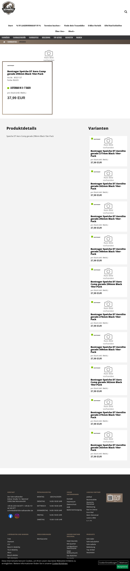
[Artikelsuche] (125, 12)
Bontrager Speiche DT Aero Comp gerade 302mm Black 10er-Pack (106, 382)
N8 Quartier (71, 544)
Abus (9, 552)
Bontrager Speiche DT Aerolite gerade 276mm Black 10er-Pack (108, 317)
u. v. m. (89, 520)
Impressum (71, 502)
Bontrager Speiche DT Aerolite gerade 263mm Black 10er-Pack (108, 447)
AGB (68, 507)
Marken (79, 37)
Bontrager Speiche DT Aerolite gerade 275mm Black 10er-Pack (108, 415)
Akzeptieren (122, 566)
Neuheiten (69, 37)
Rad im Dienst (92, 509)
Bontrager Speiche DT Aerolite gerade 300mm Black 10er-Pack (108, 251)
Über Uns (60, 31)
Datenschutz (71, 504)
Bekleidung (46, 37)
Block (71, 31)
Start (10, 25)
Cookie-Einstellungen (108, 562)
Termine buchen (52, 25)
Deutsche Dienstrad (90, 503)
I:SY (8, 544)
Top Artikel (58, 37)
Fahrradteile (34, 37)
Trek (9, 539)
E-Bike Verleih (94, 25)
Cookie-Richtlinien (60, 563)
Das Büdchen (72, 555)
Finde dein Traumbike (74, 25)
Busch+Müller (12, 555)
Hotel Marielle (72, 541)
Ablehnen (123, 562)
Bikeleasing (91, 507)
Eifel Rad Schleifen (113, 25)
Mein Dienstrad (92, 515)
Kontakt (70, 499)
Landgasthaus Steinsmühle (72, 547)
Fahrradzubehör (19, 37)
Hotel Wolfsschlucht (72, 552)
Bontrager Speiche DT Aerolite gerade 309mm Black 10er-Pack (108, 349)
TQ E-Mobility (12, 550)
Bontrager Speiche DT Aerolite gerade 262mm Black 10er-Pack (108, 186)
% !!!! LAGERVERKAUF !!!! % (28, 25)
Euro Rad (90, 512)
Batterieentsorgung (74, 510)
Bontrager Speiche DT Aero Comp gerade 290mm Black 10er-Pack (106, 284)
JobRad (89, 497)
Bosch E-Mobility (13, 547)
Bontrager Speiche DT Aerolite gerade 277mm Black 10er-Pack (108, 153)
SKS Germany (12, 558)
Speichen (22, 42)
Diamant (10, 541)
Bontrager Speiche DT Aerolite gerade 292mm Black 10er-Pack (108, 219)
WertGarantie (42, 539)
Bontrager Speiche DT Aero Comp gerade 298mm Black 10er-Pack (26, 72)
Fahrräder (6, 37)
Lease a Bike (91, 518)
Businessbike (92, 499)
